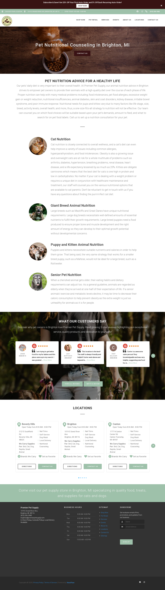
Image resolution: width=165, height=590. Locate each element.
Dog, (32, 446)
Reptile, (22, 449)
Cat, (28, 446)
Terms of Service (50, 582)
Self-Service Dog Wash (45, 436)
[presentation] (132, 533)
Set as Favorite (47, 456)
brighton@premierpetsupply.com (32, 518)
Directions (27, 466)
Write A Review (93, 384)
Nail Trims (44, 431)
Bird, (24, 446)
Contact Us (82, 53)
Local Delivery (45, 440)
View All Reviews (72, 384)
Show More (47, 360)
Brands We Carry (27, 456)
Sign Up (126, 542)
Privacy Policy (38, 582)
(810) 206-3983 (26, 515)
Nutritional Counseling (44, 445)
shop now (82, 6)
